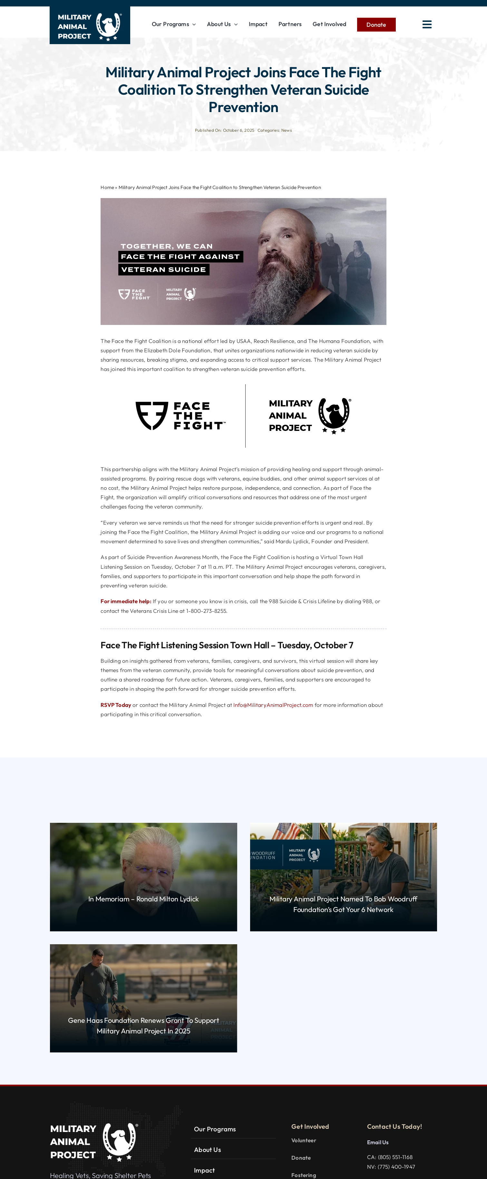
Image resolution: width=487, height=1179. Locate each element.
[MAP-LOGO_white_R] (90, 12)
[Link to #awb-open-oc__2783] (427, 24)
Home (107, 187)
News (286, 130)
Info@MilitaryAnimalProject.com (273, 704)
